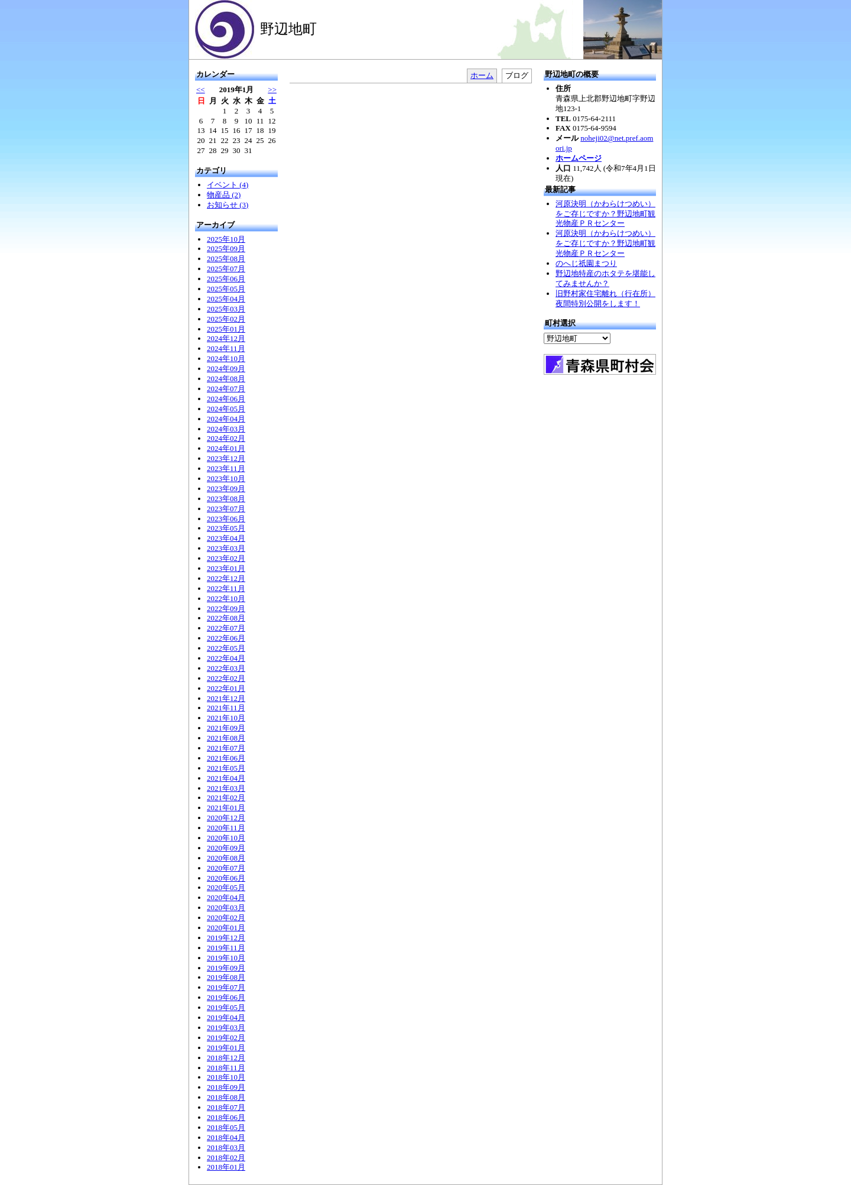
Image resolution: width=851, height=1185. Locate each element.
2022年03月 (226, 668)
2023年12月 (226, 458)
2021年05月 (226, 768)
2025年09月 (226, 248)
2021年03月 (226, 788)
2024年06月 (226, 398)
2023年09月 (226, 488)
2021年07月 (226, 748)
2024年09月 (226, 368)
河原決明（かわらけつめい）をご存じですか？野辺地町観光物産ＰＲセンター (605, 213)
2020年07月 (226, 867)
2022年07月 (226, 628)
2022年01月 (226, 688)
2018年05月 (226, 1127)
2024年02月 (226, 438)
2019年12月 (226, 937)
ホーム (481, 75)
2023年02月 (226, 558)
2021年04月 (226, 778)
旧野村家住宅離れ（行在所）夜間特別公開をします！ (605, 298)
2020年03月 (226, 907)
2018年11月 (226, 1067)
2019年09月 (226, 967)
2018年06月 (226, 1117)
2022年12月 (226, 578)
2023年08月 (226, 498)
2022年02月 (226, 678)
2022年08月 (226, 617)
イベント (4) (227, 184)
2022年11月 (226, 588)
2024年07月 (226, 388)
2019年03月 (226, 1027)
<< (200, 89)
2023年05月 (226, 528)
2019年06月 (226, 997)
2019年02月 (226, 1037)
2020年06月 (226, 878)
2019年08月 (226, 977)
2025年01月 (226, 328)
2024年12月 (226, 338)
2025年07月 (226, 268)
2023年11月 (226, 468)
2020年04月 (226, 897)
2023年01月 (226, 568)
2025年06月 (226, 278)
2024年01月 (226, 448)
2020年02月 (226, 917)
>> (272, 89)
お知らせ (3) (227, 204)
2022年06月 (226, 638)
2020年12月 (226, 817)
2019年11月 (226, 947)
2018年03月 (226, 1147)
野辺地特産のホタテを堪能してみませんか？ (605, 278)
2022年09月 (226, 608)
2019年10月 (226, 957)
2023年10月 (226, 478)
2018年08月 (226, 1097)
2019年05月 (226, 1007)
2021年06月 (226, 758)
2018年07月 (226, 1107)
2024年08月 (226, 378)
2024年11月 (226, 348)
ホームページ (579, 158)
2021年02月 (226, 797)
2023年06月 (226, 518)
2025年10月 (226, 239)
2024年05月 (226, 408)
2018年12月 (226, 1057)
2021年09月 (226, 727)
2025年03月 (226, 308)
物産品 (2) (224, 194)
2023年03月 (226, 548)
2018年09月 (226, 1087)
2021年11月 (226, 707)
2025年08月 (226, 258)
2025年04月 (226, 298)
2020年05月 (226, 887)
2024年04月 (226, 418)
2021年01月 (226, 807)
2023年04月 (226, 538)
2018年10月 (226, 1077)
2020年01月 (226, 927)
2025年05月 (226, 288)
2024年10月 (226, 358)
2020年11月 (226, 827)
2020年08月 (226, 857)
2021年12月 (226, 698)
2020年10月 (226, 837)
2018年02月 (226, 1157)
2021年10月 (226, 717)
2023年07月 (226, 508)
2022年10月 (226, 598)
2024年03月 (226, 428)
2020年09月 (226, 847)
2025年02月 (226, 318)
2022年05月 (226, 648)
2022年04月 (226, 658)
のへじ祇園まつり (586, 263)
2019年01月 (226, 1047)
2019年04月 (226, 1017)
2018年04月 (226, 1137)
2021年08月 (226, 737)
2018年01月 (226, 1167)
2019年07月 (226, 987)
